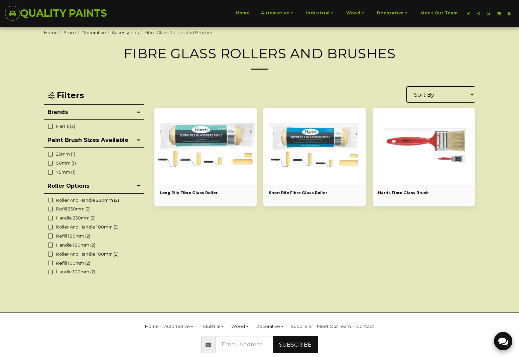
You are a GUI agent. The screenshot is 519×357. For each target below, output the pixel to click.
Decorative (94, 32)
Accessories (125, 32)
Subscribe (295, 344)
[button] (468, 13)
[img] (205, 146)
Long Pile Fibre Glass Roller (193, 193)
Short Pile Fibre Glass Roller (303, 193)
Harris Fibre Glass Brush (407, 193)
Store (69, 32)
